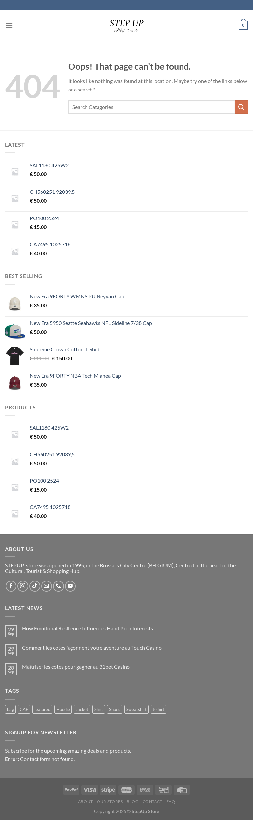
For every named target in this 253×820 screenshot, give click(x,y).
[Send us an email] (46, 586)
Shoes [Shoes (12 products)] (114, 709)
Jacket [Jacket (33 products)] (82, 709)
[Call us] (58, 586)
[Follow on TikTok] (34, 586)
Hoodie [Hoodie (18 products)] (63, 709)
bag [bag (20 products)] (10, 709)
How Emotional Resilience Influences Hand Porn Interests (87, 628)
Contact (152, 801)
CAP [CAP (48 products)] (24, 709)
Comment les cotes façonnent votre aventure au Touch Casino (92, 647)
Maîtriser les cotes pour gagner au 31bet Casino (76, 666)
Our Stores (110, 801)
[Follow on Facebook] (11, 586)
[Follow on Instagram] (22, 586)
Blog (132, 801)
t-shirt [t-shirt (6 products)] (158, 709)
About (85, 801)
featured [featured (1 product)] (42, 709)
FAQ (170, 801)
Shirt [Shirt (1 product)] (98, 709)
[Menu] (9, 25)
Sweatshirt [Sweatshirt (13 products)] (136, 709)
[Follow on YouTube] (70, 586)
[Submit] (241, 106)
